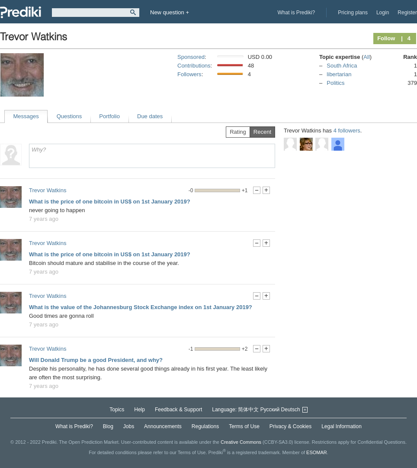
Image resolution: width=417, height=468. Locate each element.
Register (407, 13)
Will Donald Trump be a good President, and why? (96, 360)
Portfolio (109, 116)
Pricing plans (353, 13)
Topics (116, 410)
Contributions (194, 65)
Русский (270, 410)
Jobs (128, 426)
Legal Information (341, 426)
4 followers (347, 130)
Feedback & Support (178, 410)
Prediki (20, 12)
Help (139, 410)
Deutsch (290, 410)
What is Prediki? (296, 13)
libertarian (339, 74)
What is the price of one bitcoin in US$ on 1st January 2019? (109, 201)
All (366, 57)
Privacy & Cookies (290, 426)
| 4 (406, 38)
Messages (26, 116)
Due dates (150, 116)
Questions (69, 116)
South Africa (342, 65)
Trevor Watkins (47, 190)
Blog (108, 426)
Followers (189, 74)
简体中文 (248, 410)
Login (382, 13)
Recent (262, 132)
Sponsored (191, 57)
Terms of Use (244, 426)
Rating (238, 132)
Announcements (163, 426)
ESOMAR (316, 452)
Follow (386, 38)
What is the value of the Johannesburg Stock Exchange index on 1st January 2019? (140, 307)
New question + (169, 12)
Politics (335, 83)
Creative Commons (241, 442)
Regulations (205, 426)
